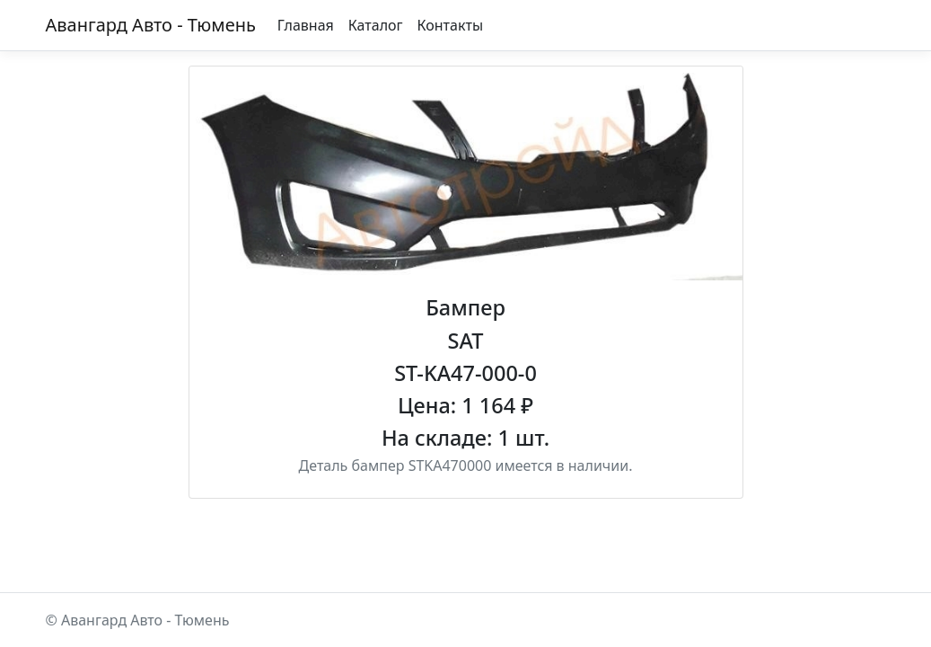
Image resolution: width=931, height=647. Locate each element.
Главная (305, 25)
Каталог (375, 25)
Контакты (450, 25)
